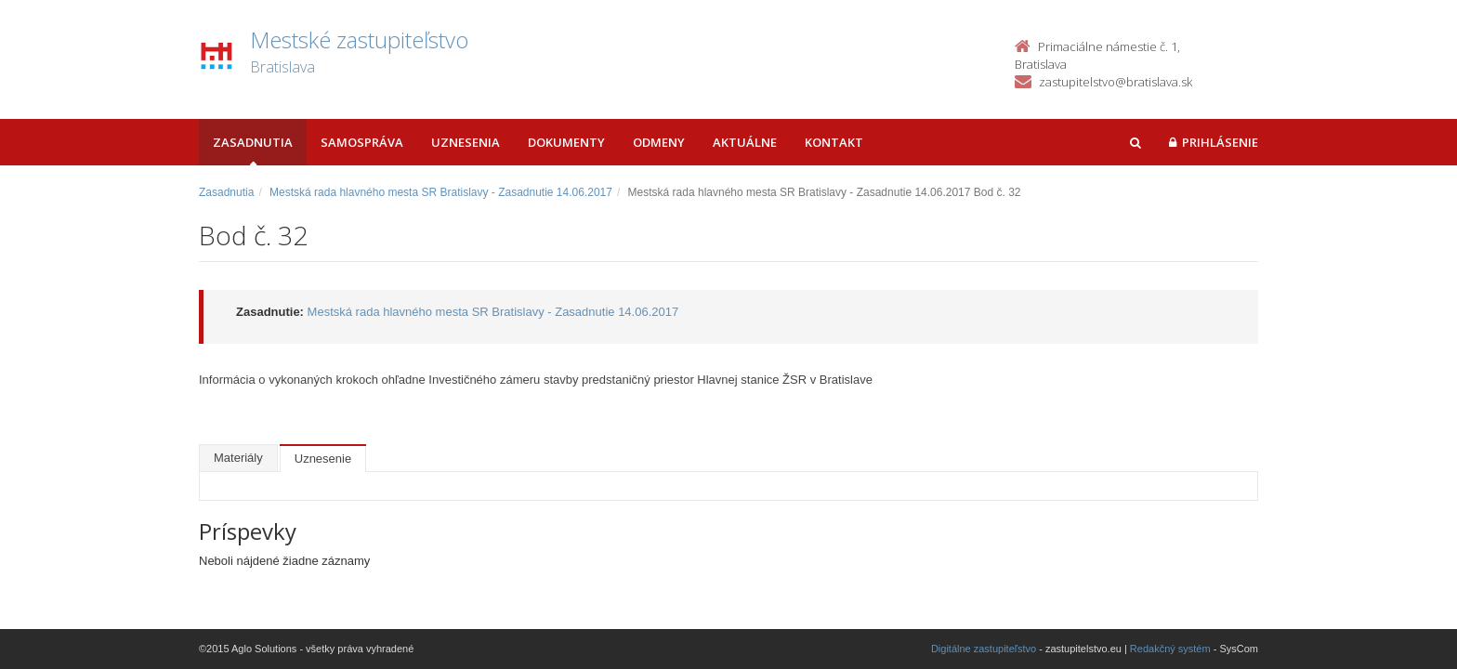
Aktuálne (745, 142)
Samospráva (362, 142)
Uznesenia (465, 142)
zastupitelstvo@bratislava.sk (1115, 81)
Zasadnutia (253, 142)
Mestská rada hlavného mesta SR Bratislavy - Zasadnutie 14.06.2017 (440, 192)
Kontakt (834, 142)
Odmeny (659, 142)
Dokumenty (566, 142)
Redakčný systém (1170, 648)
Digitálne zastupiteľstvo (983, 648)
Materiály (238, 458)
